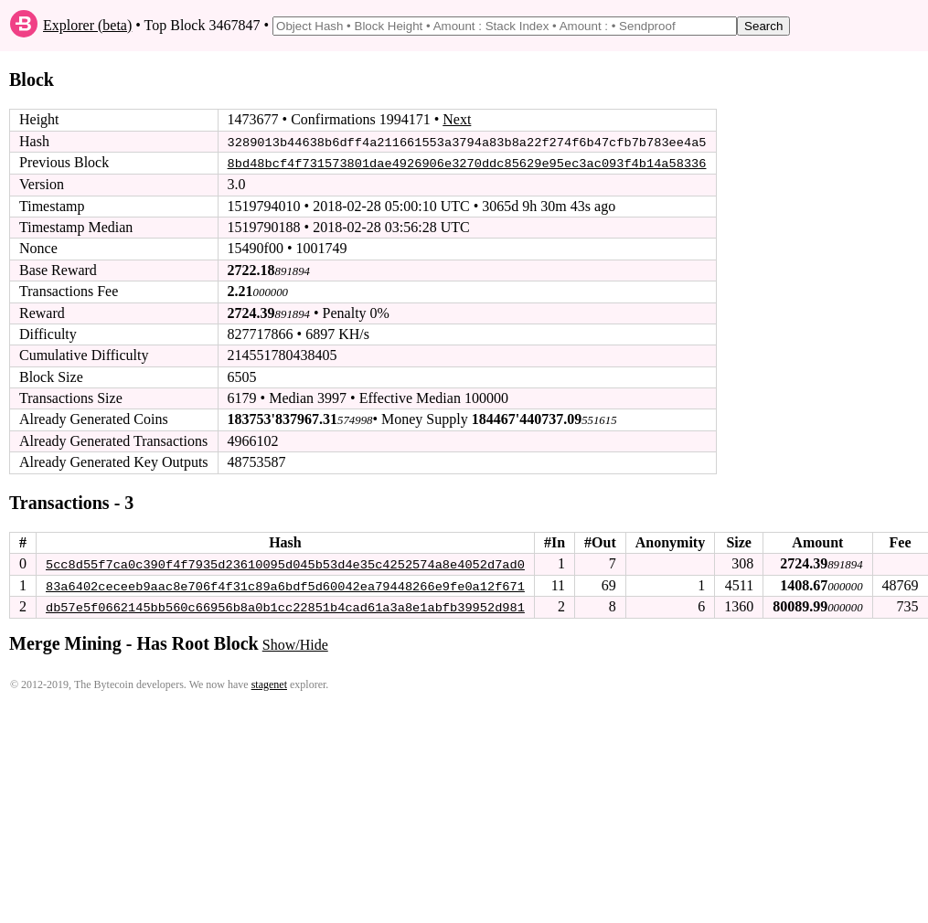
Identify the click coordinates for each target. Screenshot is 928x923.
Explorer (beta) (87, 25)
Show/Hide (295, 644)
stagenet (269, 683)
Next (457, 119)
